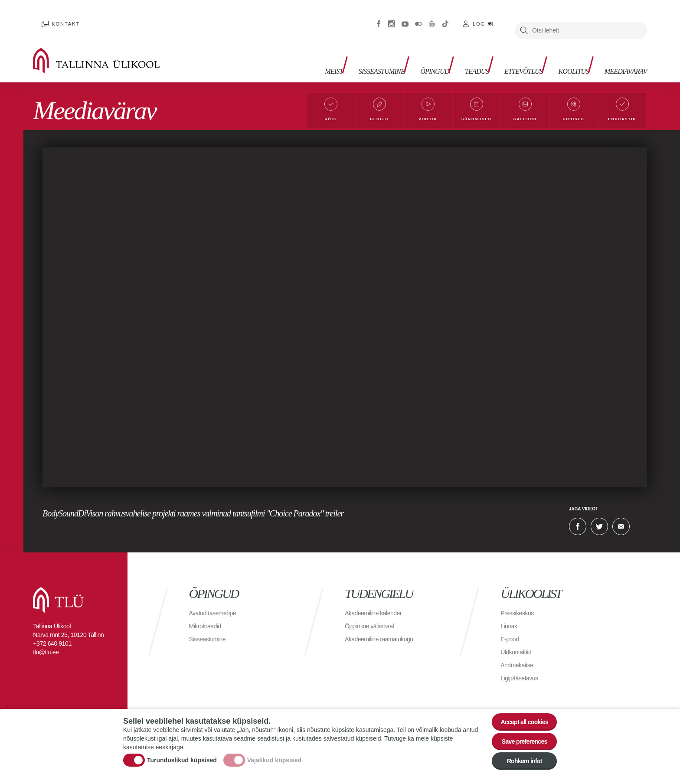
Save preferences (519, 734)
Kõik (327, 112)
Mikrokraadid (207, 621)
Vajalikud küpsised (274, 753)
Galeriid (524, 112)
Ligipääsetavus (522, 673)
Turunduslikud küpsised (182, 753)
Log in (483, 17)
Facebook (378, 17)
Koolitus (561, 52)
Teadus (450, 52)
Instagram (391, 17)
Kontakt (58, 17)
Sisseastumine (343, 52)
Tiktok (445, 17)
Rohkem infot (519, 758)
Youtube (405, 17)
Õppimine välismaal (373, 621)
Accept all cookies (519, 711)
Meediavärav (620, 52)
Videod (424, 112)
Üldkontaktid (518, 647)
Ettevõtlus (503, 52)
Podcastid (621, 112)
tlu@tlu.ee (46, 647)
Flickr (418, 17)
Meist (289, 52)
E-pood (511, 634)
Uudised (573, 112)
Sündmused (474, 112)
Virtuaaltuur (432, 17)
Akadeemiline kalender (377, 608)
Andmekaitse (519, 660)
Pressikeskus (519, 608)
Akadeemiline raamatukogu (384, 634)
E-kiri (621, 522)
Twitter (599, 522)
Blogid (375, 112)
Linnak (510, 621)
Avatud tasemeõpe (216, 608)
